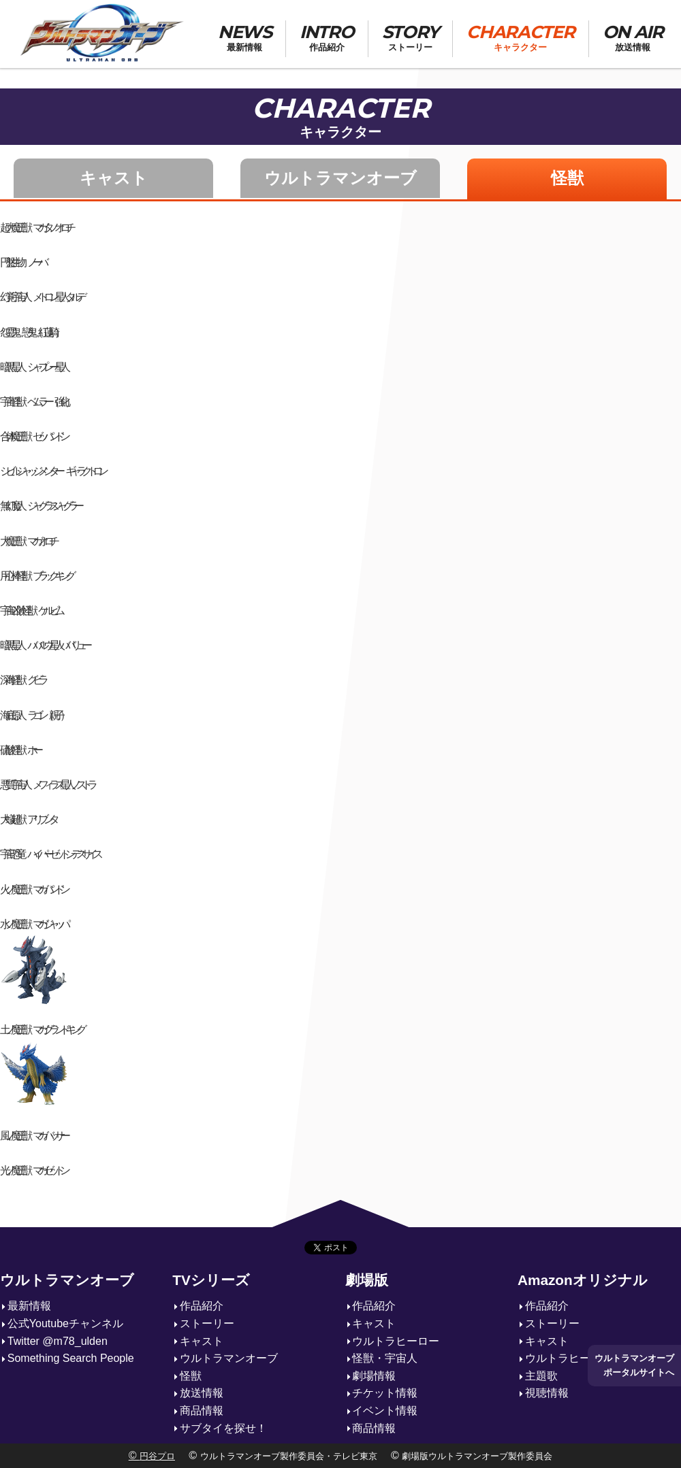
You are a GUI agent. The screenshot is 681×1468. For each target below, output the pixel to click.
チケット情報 (384, 1393)
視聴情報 (547, 1393)
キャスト (114, 178)
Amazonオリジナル (583, 1280)
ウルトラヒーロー (395, 1341)
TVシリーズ (211, 1280)
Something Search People (70, 1358)
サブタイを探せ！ (223, 1428)
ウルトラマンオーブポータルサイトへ (634, 1365)
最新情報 (29, 1306)
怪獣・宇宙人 (384, 1358)
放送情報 (201, 1393)
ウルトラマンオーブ (340, 178)
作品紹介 (201, 1306)
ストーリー (207, 1323)
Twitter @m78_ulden (57, 1341)
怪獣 (567, 178)
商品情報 (201, 1410)
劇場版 (366, 1280)
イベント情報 (384, 1410)
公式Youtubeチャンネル (65, 1323)
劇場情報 (374, 1376)
